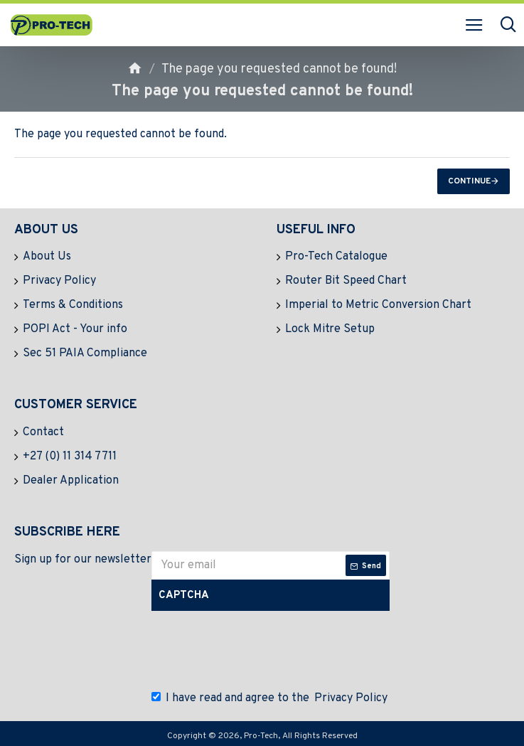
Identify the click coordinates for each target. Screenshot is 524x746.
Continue (469, 181)
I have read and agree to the (270, 698)
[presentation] (261, 647)
